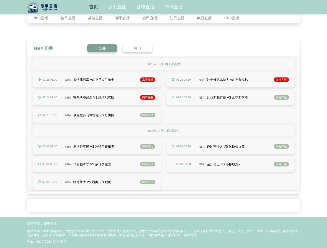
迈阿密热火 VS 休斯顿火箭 (226, 146)
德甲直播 (117, 6)
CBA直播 (231, 18)
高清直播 (147, 79)
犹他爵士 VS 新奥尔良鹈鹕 (92, 182)
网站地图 (190, 235)
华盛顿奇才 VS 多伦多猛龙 (92, 164)
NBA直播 (40, 18)
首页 (93, 6)
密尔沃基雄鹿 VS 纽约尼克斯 (93, 97)
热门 (137, 48)
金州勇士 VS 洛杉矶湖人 (224, 164)
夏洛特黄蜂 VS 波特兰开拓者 (93, 146)
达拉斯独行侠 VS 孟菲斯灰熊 (227, 97)
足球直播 (145, 6)
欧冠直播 (204, 18)
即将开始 (281, 97)
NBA (68, 80)
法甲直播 (177, 18)
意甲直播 (150, 18)
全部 (102, 48)
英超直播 (95, 18)
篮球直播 (173, 6)
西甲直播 (122, 18)
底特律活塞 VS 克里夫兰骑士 (93, 80)
